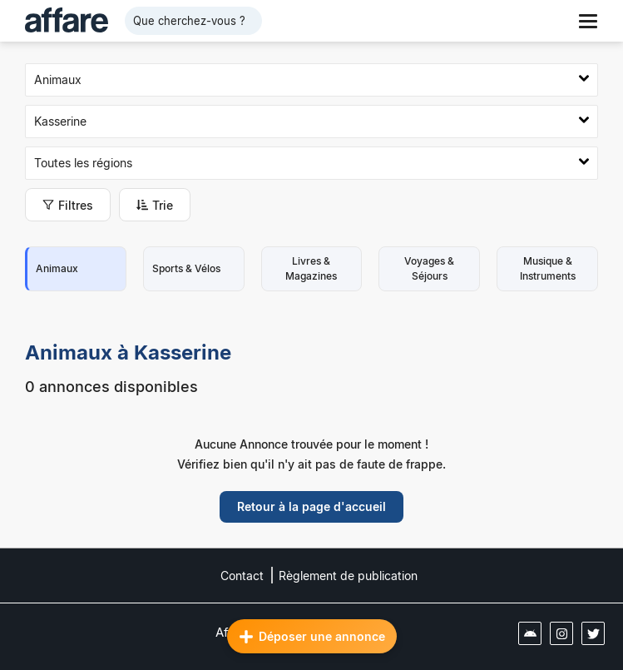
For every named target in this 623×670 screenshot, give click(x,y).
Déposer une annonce (312, 636)
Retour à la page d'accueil (311, 506)
